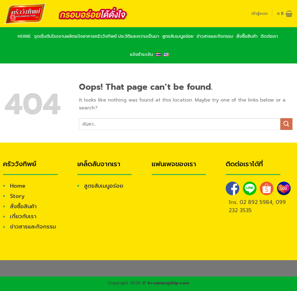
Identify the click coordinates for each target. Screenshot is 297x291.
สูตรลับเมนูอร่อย (178, 36)
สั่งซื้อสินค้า (247, 36)
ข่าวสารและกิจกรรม (214, 36)
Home (24, 36)
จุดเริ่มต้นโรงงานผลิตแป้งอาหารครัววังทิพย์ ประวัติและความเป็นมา (96, 36)
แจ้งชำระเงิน (141, 54)
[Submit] (286, 124)
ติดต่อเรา (269, 36)
